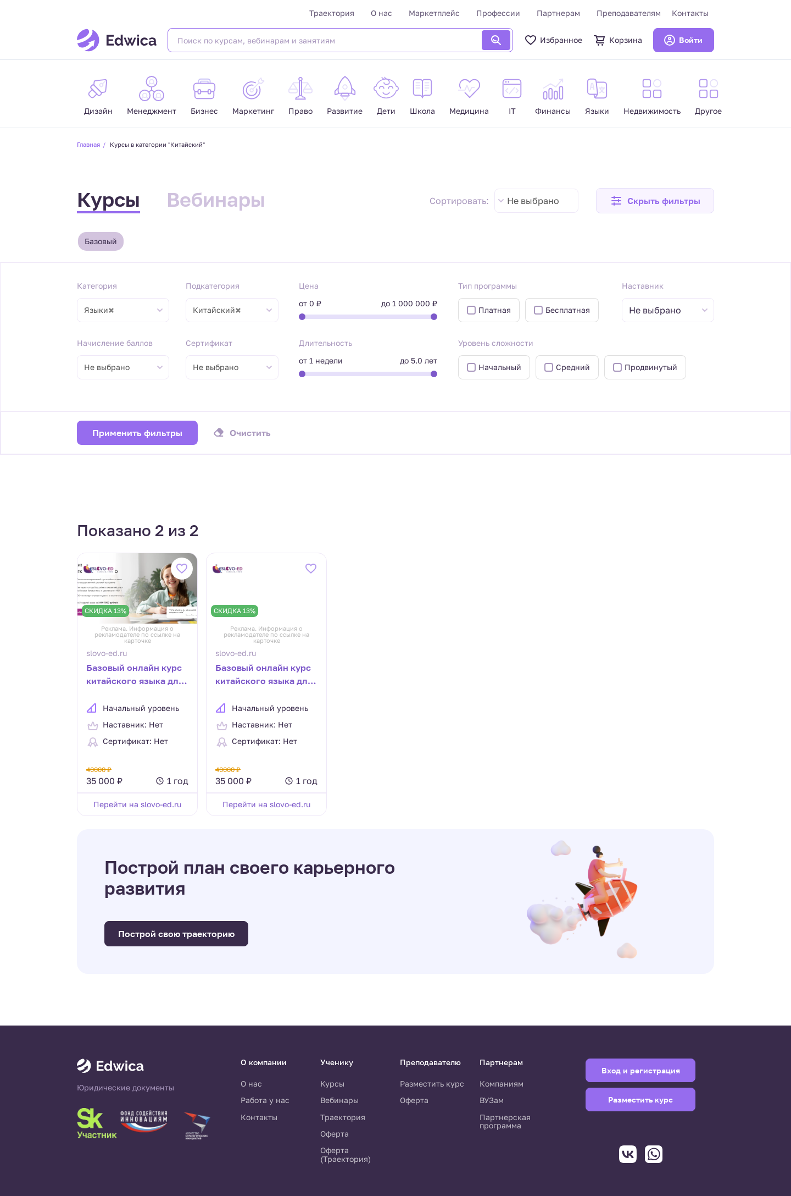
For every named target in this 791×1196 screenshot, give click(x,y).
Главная (88, 144)
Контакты (690, 13)
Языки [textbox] (99, 310)
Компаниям (501, 1083)
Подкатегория (212, 285)
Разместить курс (432, 1083)
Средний (573, 367)
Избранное (553, 40)
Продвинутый (651, 367)
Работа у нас (265, 1100)
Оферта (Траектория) (345, 1154)
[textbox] (660, 310)
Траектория (331, 13)
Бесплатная (567, 310)
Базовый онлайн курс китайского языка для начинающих (264, 675)
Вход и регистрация (640, 1070)
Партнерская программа (505, 1121)
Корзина (617, 40)
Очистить (250, 432)
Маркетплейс (434, 13)
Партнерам (558, 13)
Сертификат (209, 343)
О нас (381, 13)
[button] (655, 200)
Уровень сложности (495, 343)
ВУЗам (492, 1100)
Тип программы (487, 285)
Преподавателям (629, 13)
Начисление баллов (115, 343)
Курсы (108, 199)
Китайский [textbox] (217, 310)
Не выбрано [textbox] (533, 200)
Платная (494, 310)
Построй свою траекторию (176, 933)
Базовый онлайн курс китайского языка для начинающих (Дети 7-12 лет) (134, 675)
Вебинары (215, 199)
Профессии (498, 13)
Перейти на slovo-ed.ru (137, 804)
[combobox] (536, 201)
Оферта (334, 1133)
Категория (97, 285)
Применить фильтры (137, 432)
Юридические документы (125, 1088)
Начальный (499, 367)
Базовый (101, 241)
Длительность (325, 343)
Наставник (643, 285)
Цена (309, 285)
